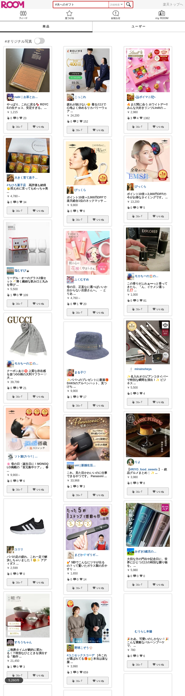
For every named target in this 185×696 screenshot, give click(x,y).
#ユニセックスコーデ (80, 655)
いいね (40, 126)
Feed (23, 15)
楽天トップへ (173, 4)
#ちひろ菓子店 (16, 185)
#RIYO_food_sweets (144, 469)
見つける (69, 15)
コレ (19, 126)
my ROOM (162, 15)
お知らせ (115, 15)
